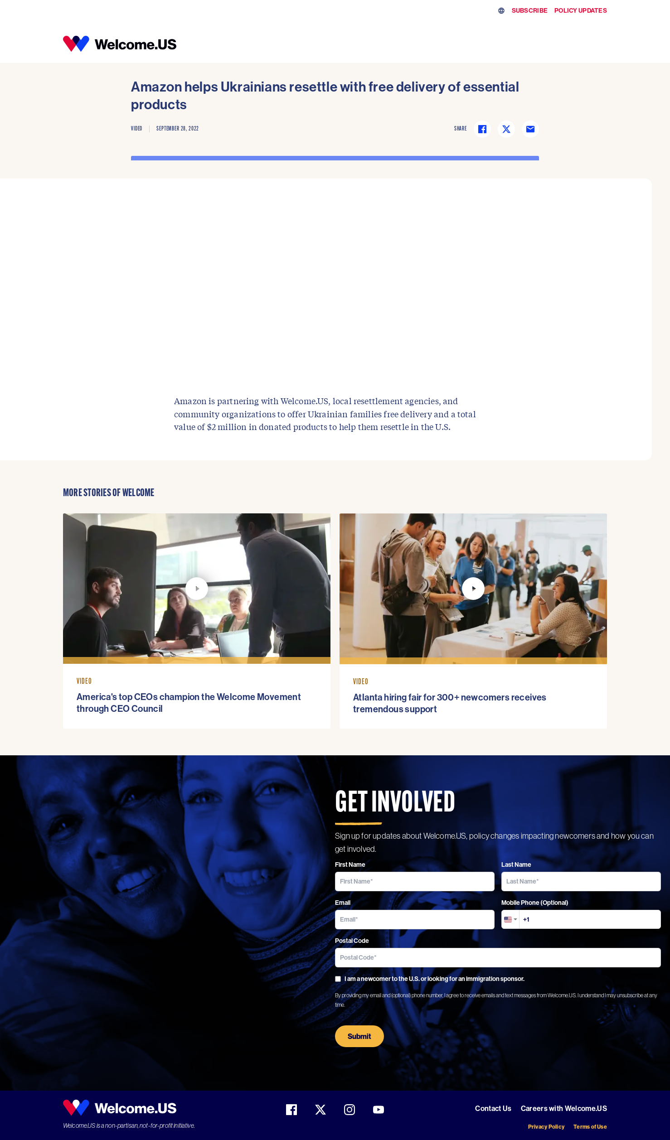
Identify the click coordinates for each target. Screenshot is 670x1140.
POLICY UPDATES (580, 10)
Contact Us (493, 1108)
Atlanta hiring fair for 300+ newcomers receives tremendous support (450, 702)
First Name (350, 865)
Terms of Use (590, 1126)
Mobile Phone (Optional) (534, 903)
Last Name (516, 865)
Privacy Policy (546, 1126)
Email (342, 903)
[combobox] (510, 919)
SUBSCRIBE (530, 10)
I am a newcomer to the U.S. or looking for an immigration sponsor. (429, 979)
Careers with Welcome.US (564, 1108)
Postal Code (352, 941)
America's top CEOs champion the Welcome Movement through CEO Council (189, 702)
